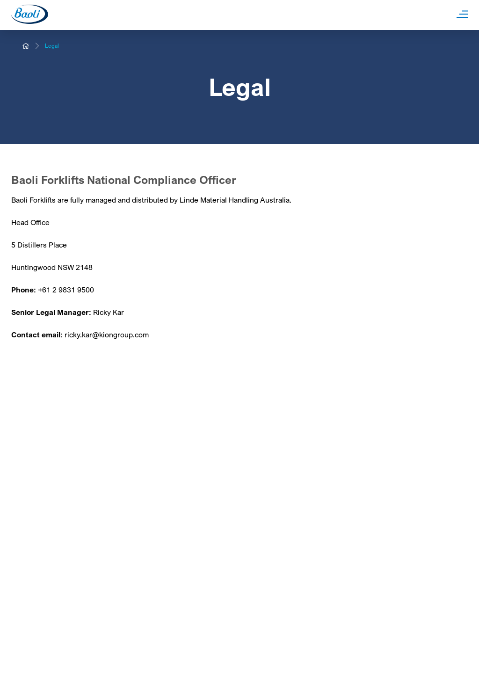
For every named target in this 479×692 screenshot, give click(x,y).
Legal (52, 45)
